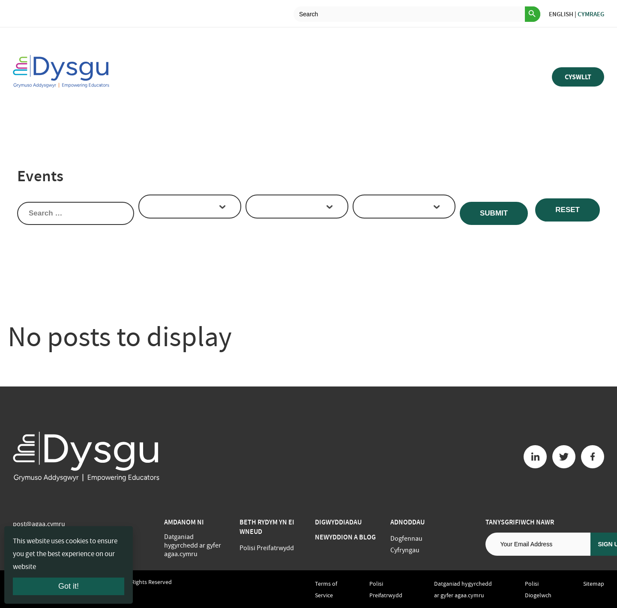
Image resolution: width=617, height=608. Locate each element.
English (561, 14)
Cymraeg (591, 14)
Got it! (68, 586)
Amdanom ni (184, 522)
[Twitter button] (563, 456)
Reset (567, 210)
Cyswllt (578, 76)
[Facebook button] (592, 456)
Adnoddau (407, 522)
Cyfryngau (404, 550)
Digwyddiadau (338, 522)
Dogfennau (406, 538)
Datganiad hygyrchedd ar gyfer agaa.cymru (192, 545)
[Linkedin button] (535, 456)
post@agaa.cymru (39, 524)
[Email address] (537, 544)
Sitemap (593, 583)
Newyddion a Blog (345, 537)
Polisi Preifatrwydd (267, 548)
